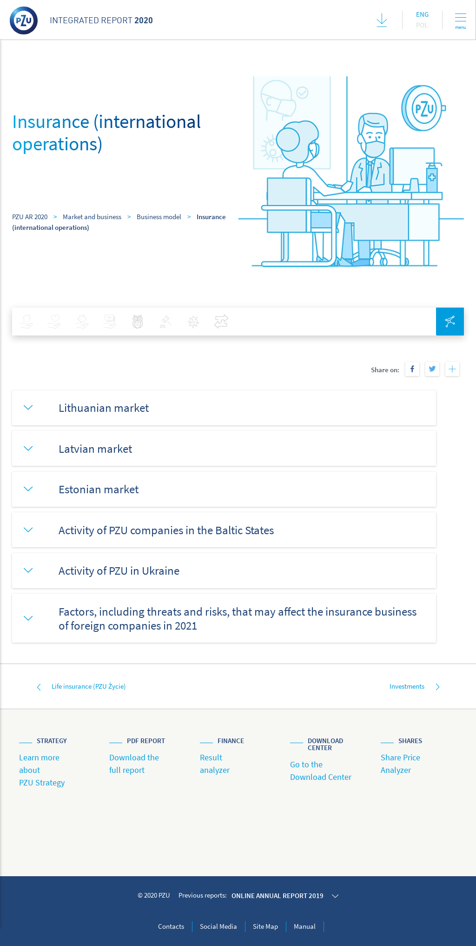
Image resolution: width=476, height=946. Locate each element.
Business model (159, 216)
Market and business (92, 216)
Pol (422, 24)
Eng (422, 14)
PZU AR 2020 (29, 216)
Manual (305, 926)
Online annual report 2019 (277, 895)
